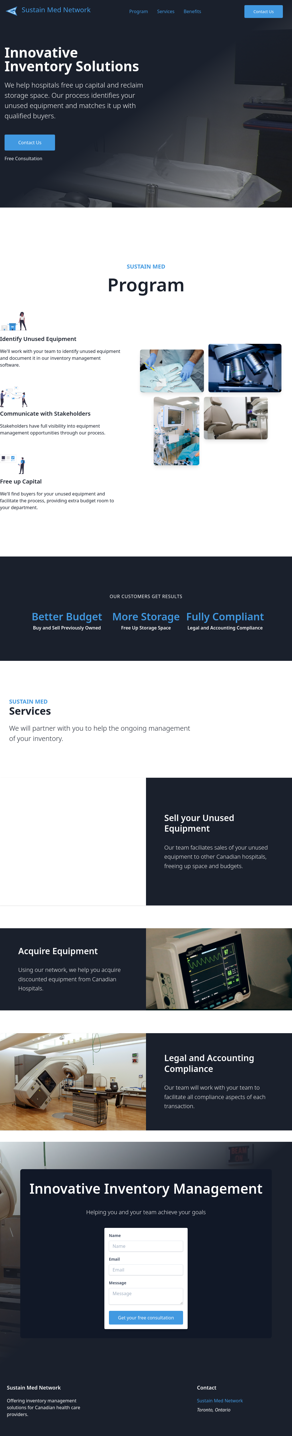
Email (114, 1259)
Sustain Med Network (56, 9)
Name (115, 1235)
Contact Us (264, 11)
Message (117, 1282)
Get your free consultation (146, 1318)
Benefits (192, 11)
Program (138, 11)
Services (166, 11)
